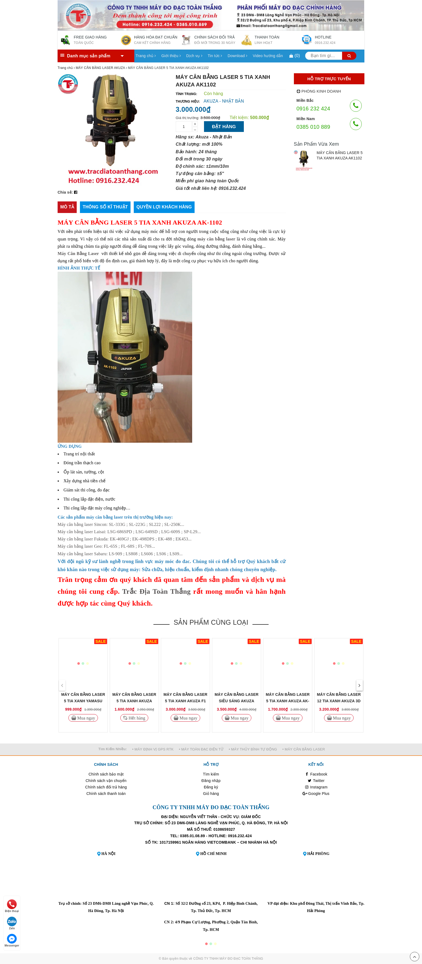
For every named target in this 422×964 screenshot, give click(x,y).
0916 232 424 (313, 108)
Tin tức (215, 56)
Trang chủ (146, 56)
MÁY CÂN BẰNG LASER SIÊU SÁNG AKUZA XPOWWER (237, 701)
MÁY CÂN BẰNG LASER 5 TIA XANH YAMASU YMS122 (83, 701)
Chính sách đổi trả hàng (106, 787)
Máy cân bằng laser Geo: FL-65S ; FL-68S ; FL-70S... (106, 546)
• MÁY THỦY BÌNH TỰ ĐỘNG (253, 749)
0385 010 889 (313, 127)
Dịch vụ (194, 56)
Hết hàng (136, 718)
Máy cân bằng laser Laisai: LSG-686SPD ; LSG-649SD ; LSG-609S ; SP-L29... (129, 531)
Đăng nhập (211, 780)
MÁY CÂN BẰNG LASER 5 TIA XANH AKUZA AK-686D (288, 701)
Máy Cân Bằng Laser (78, 253)
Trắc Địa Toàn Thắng (156, 591)
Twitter (316, 780)
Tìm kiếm (211, 774)
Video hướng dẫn (268, 56)
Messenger (12, 940)
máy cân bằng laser (216, 239)
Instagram (316, 787)
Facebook (316, 774)
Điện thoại (12, 906)
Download (238, 56)
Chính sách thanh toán (106, 793)
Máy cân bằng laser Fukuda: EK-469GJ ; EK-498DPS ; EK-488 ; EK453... (125, 539)
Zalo (12, 923)
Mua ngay (85, 718)
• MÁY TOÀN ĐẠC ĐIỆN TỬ (201, 749)
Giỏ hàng (211, 793)
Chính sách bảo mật (106, 774)
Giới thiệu (171, 56)
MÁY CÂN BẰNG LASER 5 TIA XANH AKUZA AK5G (134, 701)
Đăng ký (211, 787)
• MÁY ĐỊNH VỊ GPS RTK (153, 749)
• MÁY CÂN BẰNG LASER (303, 749)
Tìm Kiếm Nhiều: (113, 749)
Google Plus (316, 793)
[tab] (67, 207)
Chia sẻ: (65, 192)
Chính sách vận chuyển (106, 780)
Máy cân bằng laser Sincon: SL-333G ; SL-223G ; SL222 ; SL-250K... (121, 524)
